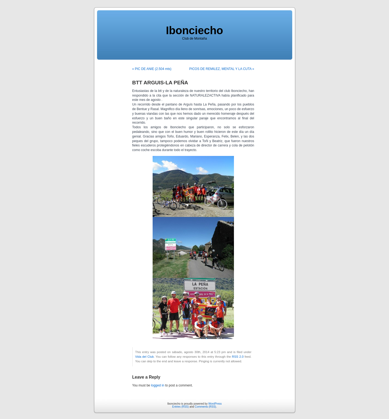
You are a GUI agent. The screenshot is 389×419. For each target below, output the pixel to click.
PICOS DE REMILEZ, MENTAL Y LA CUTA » (221, 69)
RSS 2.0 (238, 356)
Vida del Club (144, 356)
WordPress (214, 403)
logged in (157, 385)
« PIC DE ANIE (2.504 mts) (152, 69)
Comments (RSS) (205, 406)
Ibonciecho (194, 30)
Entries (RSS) (180, 406)
